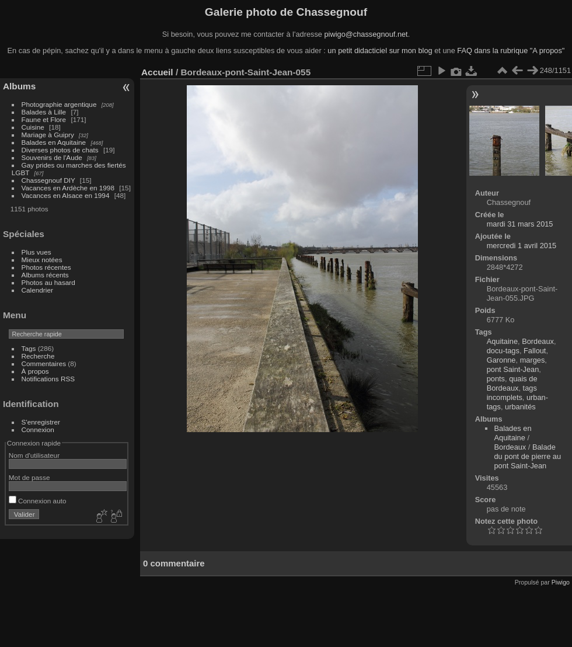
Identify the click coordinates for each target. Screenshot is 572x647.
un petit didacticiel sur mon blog (379, 50)
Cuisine (33, 127)
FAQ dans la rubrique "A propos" (510, 50)
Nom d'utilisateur (34, 455)
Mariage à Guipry (48, 134)
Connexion (38, 429)
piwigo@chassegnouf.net (365, 34)
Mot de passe (29, 477)
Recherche (38, 356)
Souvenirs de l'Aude (52, 157)
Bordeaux (538, 341)
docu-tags (503, 350)
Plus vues (36, 252)
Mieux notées (42, 259)
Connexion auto (38, 501)
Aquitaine (502, 341)
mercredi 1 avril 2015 (522, 245)
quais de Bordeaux (512, 383)
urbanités (520, 406)
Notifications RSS (48, 378)
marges (532, 360)
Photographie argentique (59, 104)
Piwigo (561, 582)
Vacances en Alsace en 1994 (66, 195)
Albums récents (45, 275)
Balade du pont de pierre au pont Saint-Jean (527, 456)
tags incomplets (512, 393)
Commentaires (44, 363)
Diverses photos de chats (60, 150)
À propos (35, 371)
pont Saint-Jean (513, 369)
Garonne (501, 360)
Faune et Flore (44, 119)
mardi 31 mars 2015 (520, 224)
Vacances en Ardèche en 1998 (68, 188)
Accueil (157, 72)
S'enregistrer (41, 422)
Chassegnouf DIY (48, 180)
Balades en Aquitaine (54, 142)
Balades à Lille (44, 112)
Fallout (535, 350)
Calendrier (37, 290)
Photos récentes (46, 267)
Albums (19, 86)
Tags (29, 348)
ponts (496, 378)
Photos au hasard (48, 282)
